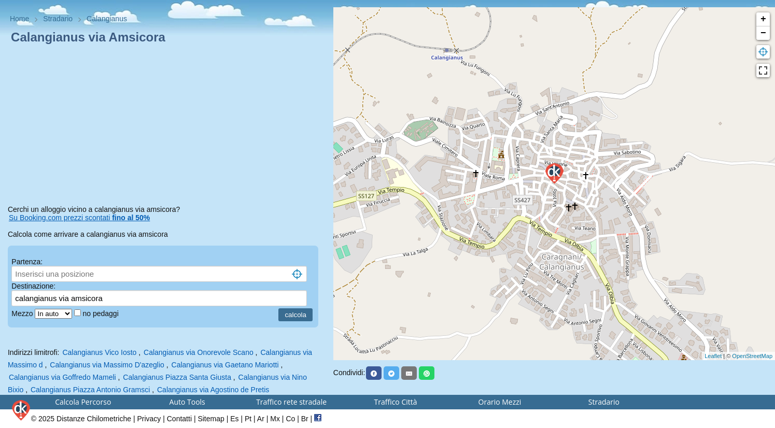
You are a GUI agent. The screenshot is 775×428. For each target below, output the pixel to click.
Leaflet (713, 356)
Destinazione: (33, 286)
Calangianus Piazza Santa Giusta (177, 377)
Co (290, 419)
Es (234, 419)
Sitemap (211, 419)
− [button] (763, 33)
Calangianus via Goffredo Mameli (62, 377)
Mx (275, 419)
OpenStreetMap (752, 356)
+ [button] (763, 19)
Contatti (179, 419)
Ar (260, 419)
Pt (248, 419)
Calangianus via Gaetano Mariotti (225, 365)
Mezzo (23, 313)
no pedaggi (101, 313)
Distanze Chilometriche (94, 419)
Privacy (149, 419)
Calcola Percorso (83, 402)
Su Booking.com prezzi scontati (79, 217)
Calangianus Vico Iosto (99, 352)
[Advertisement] (167, 126)
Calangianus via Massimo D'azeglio (107, 365)
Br (304, 419)
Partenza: (27, 262)
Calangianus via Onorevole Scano (198, 352)
